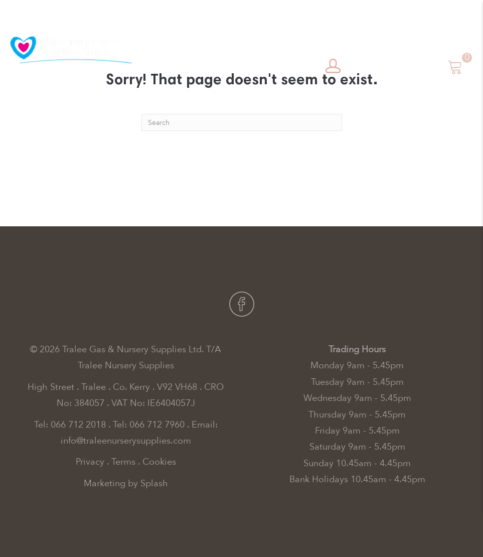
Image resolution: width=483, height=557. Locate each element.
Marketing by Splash (126, 483)
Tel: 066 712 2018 (70, 425)
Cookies (159, 462)
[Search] (241, 122)
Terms (123, 462)
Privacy (90, 462)
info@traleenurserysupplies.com (126, 441)
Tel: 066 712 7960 (149, 425)
